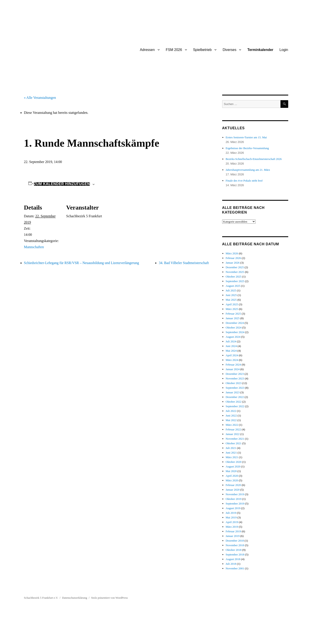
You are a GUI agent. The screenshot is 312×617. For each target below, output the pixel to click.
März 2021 (232, 457)
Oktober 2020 (234, 461)
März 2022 (232, 424)
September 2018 (235, 554)
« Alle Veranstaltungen (40, 97)
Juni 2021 (231, 452)
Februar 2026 (233, 258)
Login (283, 50)
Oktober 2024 (234, 327)
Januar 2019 (233, 536)
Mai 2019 (231, 517)
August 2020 (233, 466)
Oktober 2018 (234, 549)
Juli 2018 (231, 563)
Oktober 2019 (234, 499)
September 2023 (235, 387)
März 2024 (232, 360)
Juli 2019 (231, 512)
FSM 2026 (174, 50)
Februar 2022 (233, 429)
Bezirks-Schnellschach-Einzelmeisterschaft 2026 (254, 159)
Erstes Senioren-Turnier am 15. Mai (246, 137)
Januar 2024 (233, 369)
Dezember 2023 (235, 373)
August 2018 (233, 559)
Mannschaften (34, 247)
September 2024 (235, 332)
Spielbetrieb (202, 50)
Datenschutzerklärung (74, 597)
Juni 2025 (231, 295)
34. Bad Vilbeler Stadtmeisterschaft (184, 263)
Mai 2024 (231, 350)
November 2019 (235, 494)
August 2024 (233, 336)
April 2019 (232, 522)
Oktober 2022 (234, 401)
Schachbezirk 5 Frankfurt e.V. (41, 597)
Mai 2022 (231, 420)
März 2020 (232, 480)
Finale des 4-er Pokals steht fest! (244, 180)
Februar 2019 (233, 531)
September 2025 (235, 281)
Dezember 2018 (235, 540)
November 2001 (235, 568)
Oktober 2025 (234, 276)
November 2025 (235, 272)
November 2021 (235, 438)
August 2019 (233, 508)
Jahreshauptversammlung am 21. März (248, 169)
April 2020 (232, 475)
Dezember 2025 (235, 267)
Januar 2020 (233, 489)
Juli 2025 (231, 290)
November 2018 (235, 545)
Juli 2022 (231, 411)
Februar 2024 (233, 364)
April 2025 (232, 304)
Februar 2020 (233, 485)
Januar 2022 (233, 434)
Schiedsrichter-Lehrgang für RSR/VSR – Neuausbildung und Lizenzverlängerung (81, 263)
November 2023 (235, 378)
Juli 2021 (231, 448)
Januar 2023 (233, 392)
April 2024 (232, 355)
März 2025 (232, 309)
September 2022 (235, 406)
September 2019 (235, 503)
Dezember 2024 (235, 322)
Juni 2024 (231, 346)
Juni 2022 (231, 415)
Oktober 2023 (234, 383)
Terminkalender (260, 50)
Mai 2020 (231, 471)
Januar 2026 (233, 262)
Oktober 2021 (234, 443)
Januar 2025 (233, 318)
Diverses (229, 50)
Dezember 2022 (235, 397)
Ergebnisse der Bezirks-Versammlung (247, 148)
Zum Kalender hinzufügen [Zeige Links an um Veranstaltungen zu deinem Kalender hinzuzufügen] (62, 184)
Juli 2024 (231, 341)
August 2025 (233, 285)
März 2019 (232, 526)
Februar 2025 (233, 313)
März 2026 (232, 253)
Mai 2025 (231, 299)
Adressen (147, 50)
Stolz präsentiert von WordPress (109, 597)
